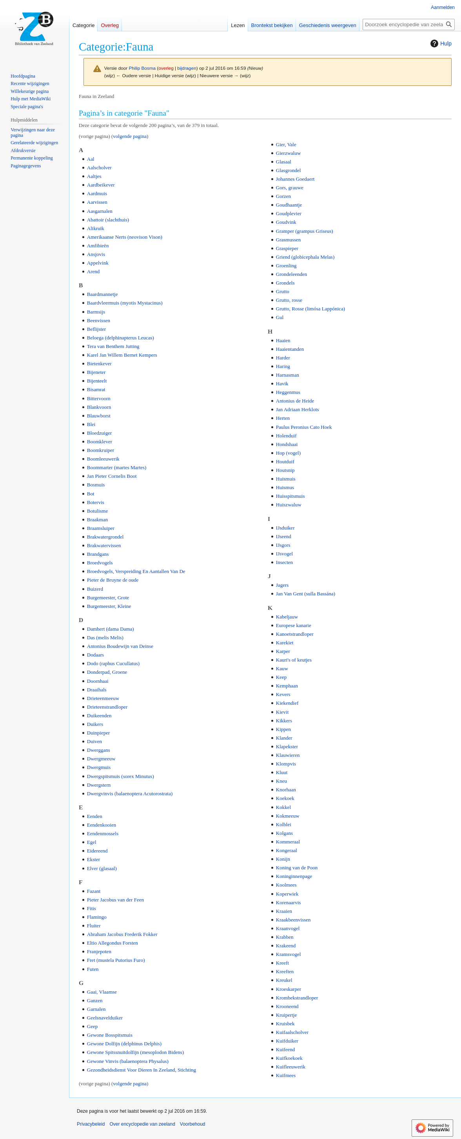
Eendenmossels (102, 833)
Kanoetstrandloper (295, 634)
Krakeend (286, 946)
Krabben (285, 937)
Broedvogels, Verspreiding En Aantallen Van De (136, 571)
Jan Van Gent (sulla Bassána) (305, 594)
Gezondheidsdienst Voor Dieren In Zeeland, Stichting (141, 1070)
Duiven (94, 741)
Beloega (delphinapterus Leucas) (120, 338)
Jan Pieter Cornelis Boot (112, 476)
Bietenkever (99, 363)
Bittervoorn (99, 398)
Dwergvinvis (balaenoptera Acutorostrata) (130, 793)
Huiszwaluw (288, 505)
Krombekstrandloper (297, 998)
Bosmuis (96, 485)
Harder (283, 358)
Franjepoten (99, 951)
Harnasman (287, 375)
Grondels (285, 283)
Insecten (284, 562)
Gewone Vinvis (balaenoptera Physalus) (128, 1061)
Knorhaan (286, 790)
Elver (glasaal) (102, 868)
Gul (280, 317)
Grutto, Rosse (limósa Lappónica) (310, 309)
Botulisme (97, 511)
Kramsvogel (288, 954)
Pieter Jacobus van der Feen (115, 900)
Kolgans (284, 833)
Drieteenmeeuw (103, 698)
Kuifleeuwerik (290, 1067)
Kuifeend (285, 1049)
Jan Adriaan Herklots (297, 409)
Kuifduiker (287, 1041)
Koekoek (285, 798)
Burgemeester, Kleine (109, 606)
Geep (92, 1026)
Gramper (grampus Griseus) (304, 231)
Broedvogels (100, 563)
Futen (93, 969)
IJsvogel (284, 554)
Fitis (91, 908)
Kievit (282, 712)
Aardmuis (97, 193)
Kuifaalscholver (292, 1032)
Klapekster (287, 746)
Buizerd (95, 589)
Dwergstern (99, 785)
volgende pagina (130, 136)
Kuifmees (286, 1075)
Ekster (93, 859)
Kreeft (282, 963)
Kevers (283, 694)
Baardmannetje (102, 294)
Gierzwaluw (288, 153)
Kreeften (285, 971)
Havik (282, 383)
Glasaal (283, 162)
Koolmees (286, 885)
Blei (91, 424)
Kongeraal (286, 850)
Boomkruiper (100, 450)
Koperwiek (287, 894)
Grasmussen (288, 240)
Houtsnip (285, 470)
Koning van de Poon (297, 868)
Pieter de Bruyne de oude (112, 580)
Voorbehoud (192, 1124)
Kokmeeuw (287, 816)
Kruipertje (286, 1015)
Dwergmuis (99, 767)
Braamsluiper (100, 528)
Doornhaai (98, 681)
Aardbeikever (101, 185)
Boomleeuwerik (103, 459)
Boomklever (99, 441)
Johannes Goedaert (295, 179)
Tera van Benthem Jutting (113, 346)
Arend (93, 271)
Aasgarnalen (100, 211)
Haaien (283, 340)
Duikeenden (99, 715)
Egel (91, 842)
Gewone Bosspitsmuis (109, 1035)
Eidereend (97, 851)
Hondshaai (287, 444)
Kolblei (283, 824)
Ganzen (95, 1000)
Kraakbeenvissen (293, 920)
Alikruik (95, 228)
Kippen (283, 729)
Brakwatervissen (104, 545)
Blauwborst (99, 416)
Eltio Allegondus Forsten (112, 943)
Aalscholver (99, 167)
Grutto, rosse (289, 300)
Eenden (94, 816)
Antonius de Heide (295, 401)
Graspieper (287, 248)
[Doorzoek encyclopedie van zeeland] (409, 24)
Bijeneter (96, 372)
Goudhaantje (289, 205)
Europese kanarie (293, 625)
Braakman (97, 519)
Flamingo (97, 917)
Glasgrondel (288, 170)
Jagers (282, 585)
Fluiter (94, 926)
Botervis (95, 502)
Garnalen (96, 1009)
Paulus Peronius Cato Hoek (304, 427)
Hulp (440, 43)
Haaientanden (290, 349)
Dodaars (95, 655)
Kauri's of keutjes (294, 660)
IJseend (283, 536)
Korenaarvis (288, 902)
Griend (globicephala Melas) (305, 257)
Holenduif (286, 436)
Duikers (95, 724)
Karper (283, 651)
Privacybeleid (91, 1124)
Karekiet (285, 643)
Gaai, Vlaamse (102, 992)
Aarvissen (97, 202)
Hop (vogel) (288, 453)
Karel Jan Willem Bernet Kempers (122, 355)
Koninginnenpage (294, 876)
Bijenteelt (97, 381)
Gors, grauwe (289, 187)
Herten (283, 418)
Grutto (282, 291)
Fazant (94, 891)
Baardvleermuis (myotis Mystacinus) (125, 303)
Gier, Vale (286, 144)
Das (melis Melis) (105, 637)
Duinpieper (98, 733)
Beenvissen (98, 320)
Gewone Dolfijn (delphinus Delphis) (124, 1044)
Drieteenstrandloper (107, 707)
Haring (283, 366)
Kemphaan (287, 686)
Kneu (281, 781)
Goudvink (286, 222)
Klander (284, 738)
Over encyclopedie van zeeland (142, 1124)
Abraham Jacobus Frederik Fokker (122, 934)
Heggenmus (288, 392)
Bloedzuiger (99, 433)
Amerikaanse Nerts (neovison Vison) (124, 237)
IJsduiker (285, 528)
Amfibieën (98, 245)
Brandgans (98, 554)
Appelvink (98, 263)
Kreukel (284, 980)
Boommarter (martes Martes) (117, 467)
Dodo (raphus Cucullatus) (113, 663)
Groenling (286, 265)
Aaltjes (94, 176)
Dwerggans (98, 750)
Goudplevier (288, 213)
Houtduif (285, 461)
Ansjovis (96, 254)
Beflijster (96, 329)
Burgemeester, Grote (108, 597)
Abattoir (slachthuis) (108, 220)
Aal (90, 159)
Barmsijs (96, 312)
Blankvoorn (99, 407)
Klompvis (286, 764)
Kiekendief (287, 703)
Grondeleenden (291, 274)
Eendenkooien (101, 825)
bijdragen (186, 68)
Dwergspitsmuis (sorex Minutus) (120, 776)
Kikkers (284, 721)
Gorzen (283, 196)
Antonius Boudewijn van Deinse (120, 646)
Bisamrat (96, 389)
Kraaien (284, 911)
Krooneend (287, 1006)
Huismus (285, 487)
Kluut (282, 772)
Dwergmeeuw (101, 759)
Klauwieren (288, 755)
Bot (90, 494)
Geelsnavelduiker (105, 1018)
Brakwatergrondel (105, 537)
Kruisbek (285, 1024)
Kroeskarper (288, 989)
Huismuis (286, 479)
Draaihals (97, 690)
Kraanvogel (288, 928)
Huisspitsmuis (290, 496)
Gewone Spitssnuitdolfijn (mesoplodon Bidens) (135, 1052)
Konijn (283, 859)
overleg (166, 68)
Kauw (282, 668)
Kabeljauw (287, 617)
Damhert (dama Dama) (110, 629)
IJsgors (283, 545)
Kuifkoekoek (289, 1058)
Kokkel (283, 807)
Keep (281, 677)
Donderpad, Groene (107, 672)
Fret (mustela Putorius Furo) (116, 960)
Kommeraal (288, 842)
